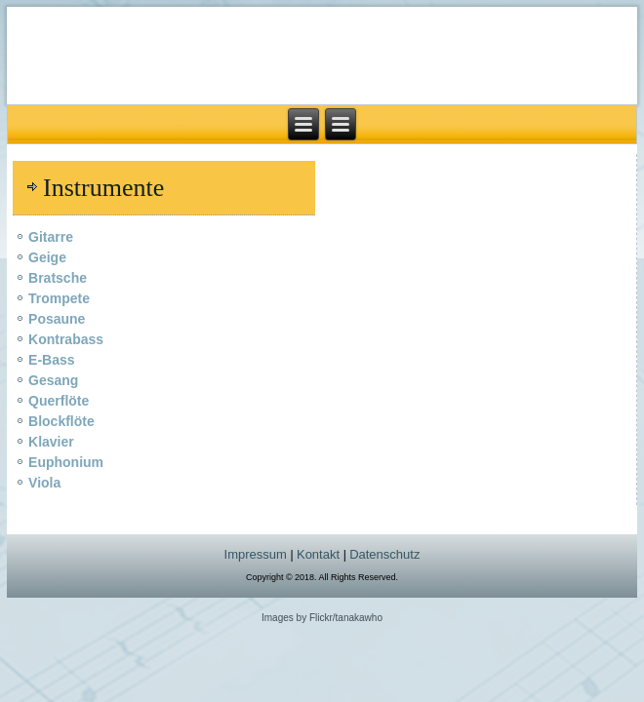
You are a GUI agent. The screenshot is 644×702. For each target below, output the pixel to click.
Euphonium (65, 462)
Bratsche (57, 278)
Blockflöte (61, 421)
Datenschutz (384, 554)
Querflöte (58, 401)
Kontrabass (65, 339)
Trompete (59, 298)
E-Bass (51, 360)
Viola (44, 482)
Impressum (255, 554)
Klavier (51, 441)
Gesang (53, 380)
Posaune (56, 319)
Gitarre (50, 237)
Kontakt (320, 554)
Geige (47, 257)
